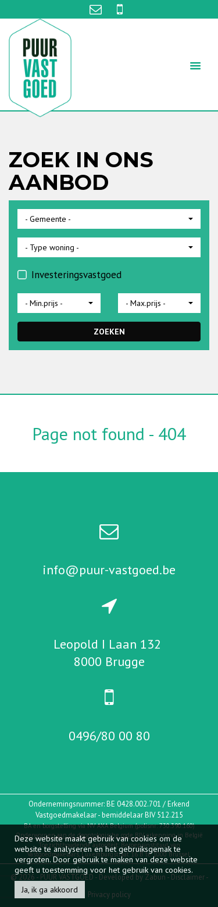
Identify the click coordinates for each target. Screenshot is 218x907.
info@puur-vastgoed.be (109, 570)
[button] (109, 219)
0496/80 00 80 (109, 736)
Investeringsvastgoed (69, 274)
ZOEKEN (109, 331)
